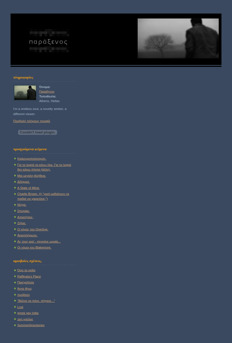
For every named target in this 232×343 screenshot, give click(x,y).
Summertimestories (31, 325)
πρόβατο (23, 294)
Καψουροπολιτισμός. (32, 158)
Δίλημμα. (23, 181)
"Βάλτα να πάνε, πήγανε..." (36, 300)
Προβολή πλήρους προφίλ (31, 121)
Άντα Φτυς (24, 288)
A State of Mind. (28, 188)
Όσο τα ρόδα (26, 270)
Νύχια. (21, 204)
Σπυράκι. (23, 211)
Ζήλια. (21, 223)
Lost (20, 307)
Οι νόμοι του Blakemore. (34, 247)
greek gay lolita (28, 313)
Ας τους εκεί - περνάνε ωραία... (39, 241)
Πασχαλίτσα (25, 282)
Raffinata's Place (29, 276)
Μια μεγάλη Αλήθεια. (31, 175)
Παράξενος (47, 91)
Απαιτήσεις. (25, 217)
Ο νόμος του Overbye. (32, 229)
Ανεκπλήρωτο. (27, 235)
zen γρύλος (25, 319)
